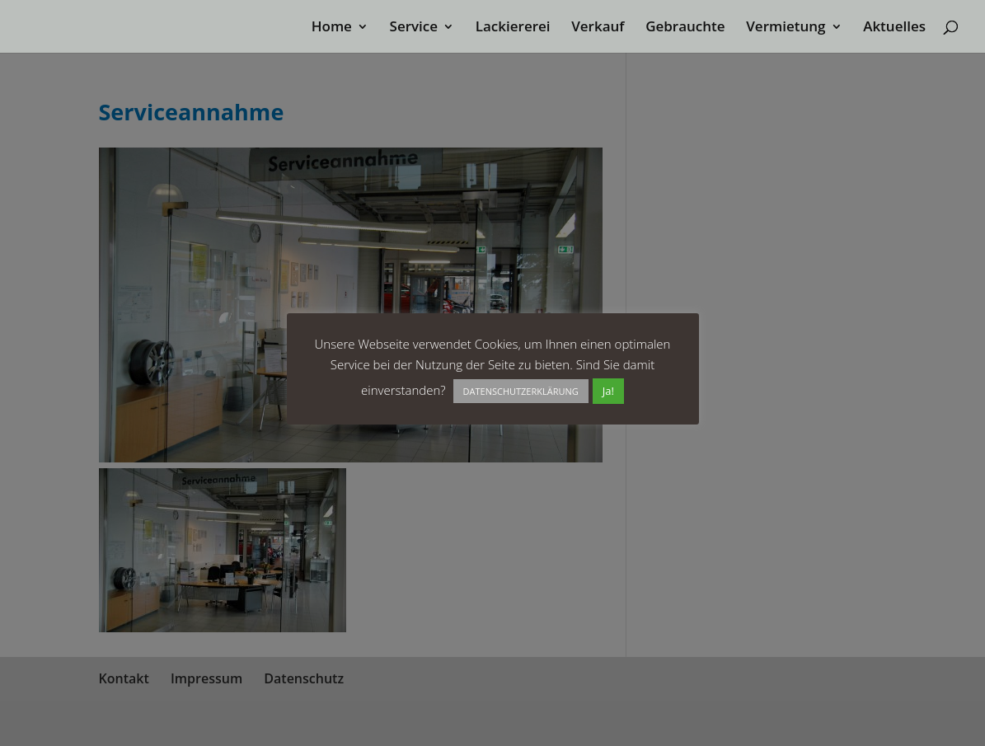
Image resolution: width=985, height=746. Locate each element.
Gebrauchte (685, 28)
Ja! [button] (608, 390)
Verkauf (597, 28)
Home (332, 28)
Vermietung (785, 28)
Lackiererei (513, 28)
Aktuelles (894, 28)
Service (414, 28)
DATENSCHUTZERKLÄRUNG (521, 391)
